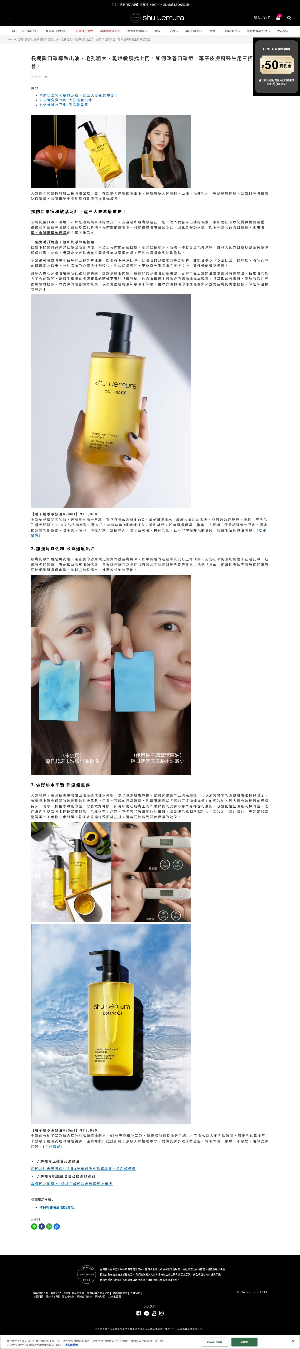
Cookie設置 (114, 1296)
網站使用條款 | (85, 1296)
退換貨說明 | (53, 1296)
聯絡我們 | (56, 1293)
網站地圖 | (100, 1296)
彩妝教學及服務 (258, 31)
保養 (213, 31)
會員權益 (283, 31)
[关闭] (293, 1341)
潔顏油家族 (193, 31)
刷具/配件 (232, 31)
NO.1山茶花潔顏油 (25, 31)
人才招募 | (136, 1293)
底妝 (158, 31)
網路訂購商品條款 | (74, 1293)
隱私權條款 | (68, 1296)
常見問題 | (39, 1296)
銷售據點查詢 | (41, 1293)
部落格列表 (25, 39)
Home (12, 39)
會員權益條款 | (120, 1293)
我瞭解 (244, 1342)
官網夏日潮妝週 (57, 31)
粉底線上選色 (84, 31)
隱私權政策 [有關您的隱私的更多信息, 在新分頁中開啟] (71, 1345)
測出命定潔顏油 (110, 31)
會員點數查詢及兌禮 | (99, 1293)
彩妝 (174, 31)
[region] (150, 1342)
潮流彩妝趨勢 (137, 31)
